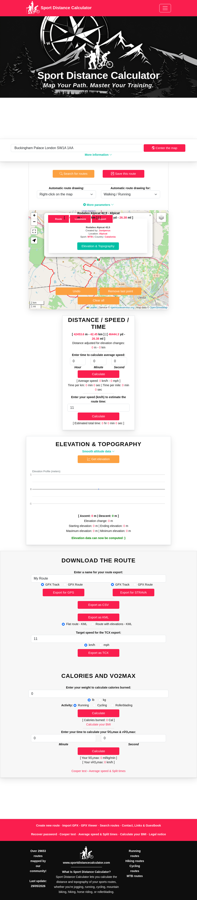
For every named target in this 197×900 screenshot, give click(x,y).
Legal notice (157, 834)
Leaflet (91, 307)
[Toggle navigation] (165, 8)
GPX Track (52, 584)
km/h (92, 645)
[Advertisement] (98, 118)
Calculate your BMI (98, 724)
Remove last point (120, 291)
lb (93, 699)
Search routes (109, 825)
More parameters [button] (98, 204)
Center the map (164, 148)
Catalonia (110, 236)
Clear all (98, 300)
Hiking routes (134, 861)
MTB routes (135, 876)
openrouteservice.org (122, 307)
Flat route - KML (76, 624)
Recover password (44, 834)
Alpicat (103, 233)
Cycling (102, 705)
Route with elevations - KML (114, 624)
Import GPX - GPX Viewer (79, 825)
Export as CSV (98, 604)
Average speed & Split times (107, 771)
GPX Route (75, 584)
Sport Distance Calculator (59, 8)
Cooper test (78, 771)
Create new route (48, 825)
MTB (90, 236)
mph (106, 645)
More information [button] (98, 154)
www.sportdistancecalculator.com (86, 862)
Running (83, 705)
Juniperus (104, 230)
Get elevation (98, 459)
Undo (76, 291)
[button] (98, 259)
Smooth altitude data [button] (98, 451)
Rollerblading (123, 705)
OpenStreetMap (158, 307)
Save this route (123, 173)
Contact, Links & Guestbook (141, 825)
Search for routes (73, 173)
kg (104, 699)
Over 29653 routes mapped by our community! (38, 861)
